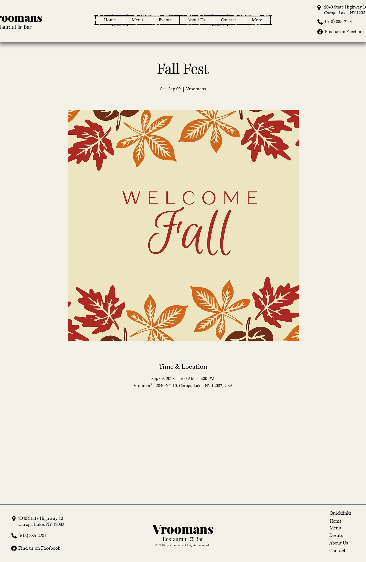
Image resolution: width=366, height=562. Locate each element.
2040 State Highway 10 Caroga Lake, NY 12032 (41, 521)
